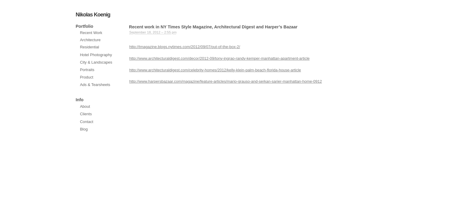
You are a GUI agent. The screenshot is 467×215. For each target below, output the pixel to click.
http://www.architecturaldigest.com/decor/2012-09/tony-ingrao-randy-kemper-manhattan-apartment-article (219, 58)
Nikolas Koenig (93, 15)
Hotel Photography (96, 55)
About (85, 106)
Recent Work (91, 32)
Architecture (90, 40)
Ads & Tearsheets (95, 84)
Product (86, 77)
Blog (84, 129)
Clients (86, 114)
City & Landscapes (96, 62)
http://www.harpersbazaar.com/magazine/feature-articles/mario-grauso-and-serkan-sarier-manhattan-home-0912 (225, 81)
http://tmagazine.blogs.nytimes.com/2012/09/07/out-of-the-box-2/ (184, 46)
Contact (86, 121)
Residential (89, 47)
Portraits (87, 69)
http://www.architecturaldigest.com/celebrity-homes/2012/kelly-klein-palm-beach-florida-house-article (215, 70)
